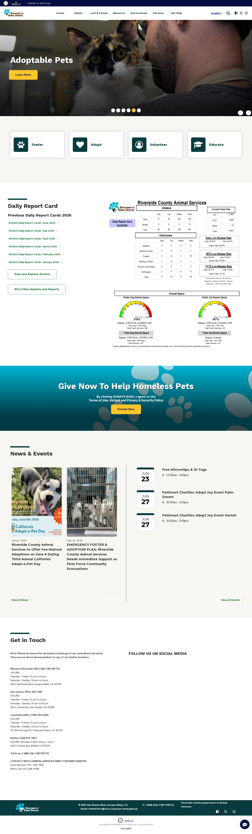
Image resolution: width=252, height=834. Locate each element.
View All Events (230, 600)
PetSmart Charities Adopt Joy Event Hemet (199, 515)
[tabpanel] (126, 68)
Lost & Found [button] (98, 13)
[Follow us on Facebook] (236, 13)
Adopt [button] (78, 13)
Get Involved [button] (138, 13)
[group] (36, 518)
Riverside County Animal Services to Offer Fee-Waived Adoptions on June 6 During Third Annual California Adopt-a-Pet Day (37, 554)
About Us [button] (119, 13)
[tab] (113, 110)
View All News (19, 600)
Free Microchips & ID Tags (184, 470)
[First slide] (248, 112)
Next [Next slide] (114, 598)
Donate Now (126, 409)
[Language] (216, 13)
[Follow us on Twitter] (241, 13)
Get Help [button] (176, 13)
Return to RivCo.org (39, 3)
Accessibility (126, 828)
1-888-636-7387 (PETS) (159, 805)
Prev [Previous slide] (106, 598)
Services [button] (158, 13)
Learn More (23, 74)
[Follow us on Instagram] (246, 13)
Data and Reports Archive (32, 274)
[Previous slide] (240, 112)
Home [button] (60, 13)
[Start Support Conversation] (245, 824)
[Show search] (228, 13)
